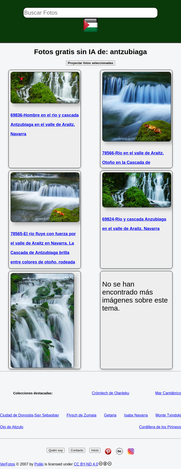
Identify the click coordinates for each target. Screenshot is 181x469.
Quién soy (56, 450)
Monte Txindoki (168, 415)
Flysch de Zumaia (81, 415)
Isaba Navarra (136, 415)
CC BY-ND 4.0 (86, 464)
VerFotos (7, 464)
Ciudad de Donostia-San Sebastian (29, 415)
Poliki (38, 464)
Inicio (95, 450)
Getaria (110, 415)
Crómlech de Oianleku (110, 393)
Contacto (77, 450)
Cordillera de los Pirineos (160, 427)
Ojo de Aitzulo (11, 427)
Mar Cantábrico (168, 393)
